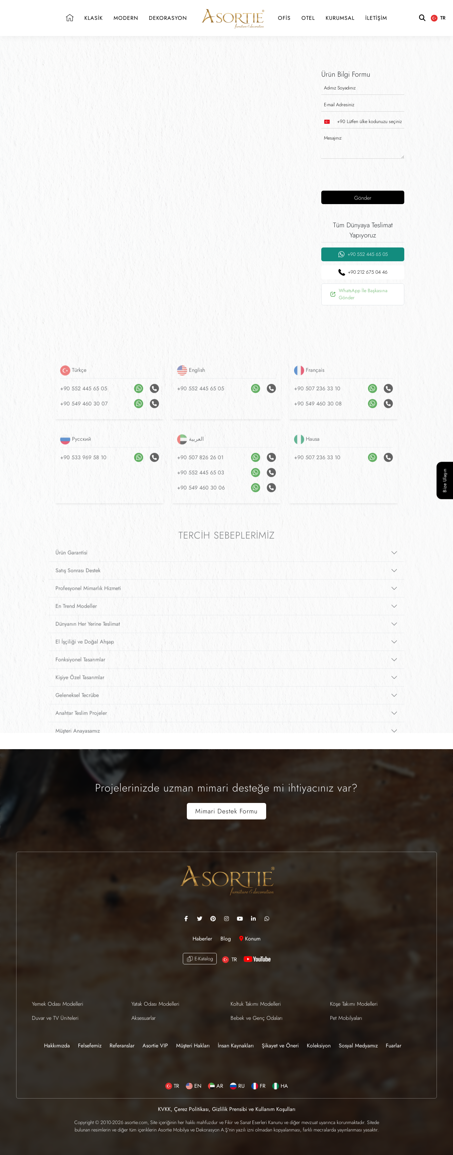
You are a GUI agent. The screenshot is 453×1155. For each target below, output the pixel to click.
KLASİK (93, 18)
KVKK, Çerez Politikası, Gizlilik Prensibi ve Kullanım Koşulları (226, 1109)
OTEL (308, 18)
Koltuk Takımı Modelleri (256, 1004)
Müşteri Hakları (193, 1045)
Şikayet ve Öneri (280, 1045)
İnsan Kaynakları (236, 1045)
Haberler (203, 938)
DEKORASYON (168, 18)
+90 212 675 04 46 (362, 272)
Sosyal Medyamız (358, 1045)
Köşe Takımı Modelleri (354, 1004)
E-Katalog (200, 959)
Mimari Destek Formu (226, 811)
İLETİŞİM (376, 18)
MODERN (126, 18)
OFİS (284, 18)
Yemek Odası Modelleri (57, 1004)
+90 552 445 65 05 (363, 254)
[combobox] (333, 121)
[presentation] (364, 174)
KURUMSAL (340, 18)
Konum (249, 938)
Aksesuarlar (143, 1018)
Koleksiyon (319, 1045)
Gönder (362, 198)
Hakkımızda (57, 1045)
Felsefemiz (89, 1045)
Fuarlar (393, 1045)
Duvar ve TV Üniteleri (55, 1018)
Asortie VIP (155, 1045)
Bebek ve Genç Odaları (257, 1018)
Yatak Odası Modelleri (155, 1004)
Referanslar (122, 1045)
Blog (226, 938)
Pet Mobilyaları (346, 1018)
